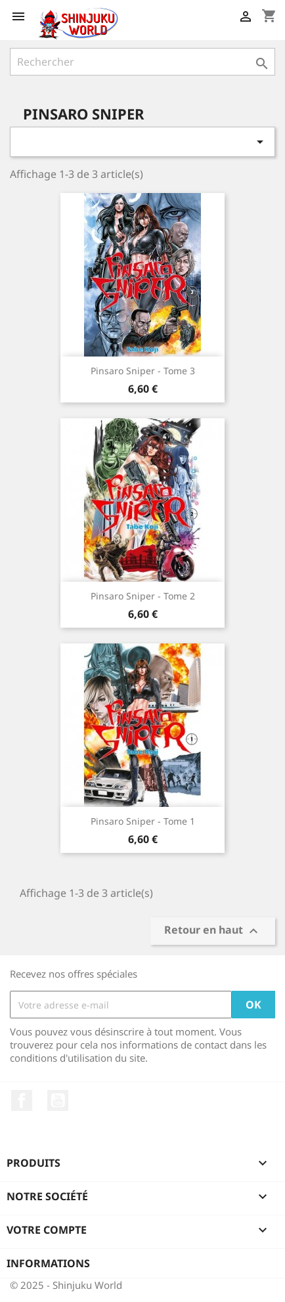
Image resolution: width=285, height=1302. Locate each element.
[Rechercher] (142, 62)
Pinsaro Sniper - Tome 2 (143, 596)
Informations (48, 1263)
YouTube (57, 1100)
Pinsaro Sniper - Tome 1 (143, 821)
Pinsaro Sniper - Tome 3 (143, 370)
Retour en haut (212, 931)
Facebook (21, 1100)
